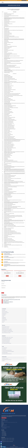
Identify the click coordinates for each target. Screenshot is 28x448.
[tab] (14, 310)
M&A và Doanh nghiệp (4, 435)
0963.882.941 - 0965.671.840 (5, 358)
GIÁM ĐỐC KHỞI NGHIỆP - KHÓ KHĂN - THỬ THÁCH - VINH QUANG (7, 438)
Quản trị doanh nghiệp (4, 433)
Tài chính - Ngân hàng (4, 434)
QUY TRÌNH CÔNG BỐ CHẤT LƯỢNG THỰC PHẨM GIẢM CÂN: (7, 441)
